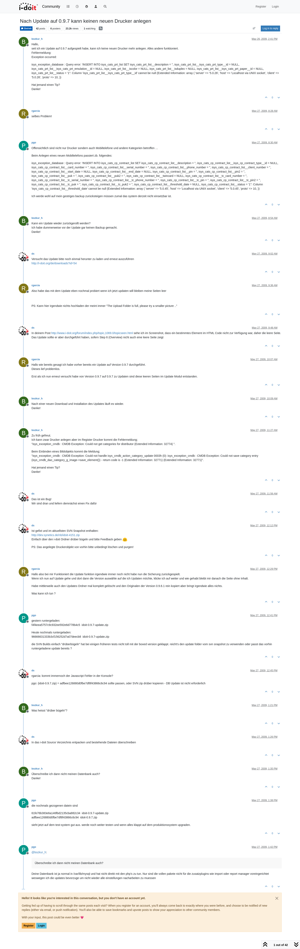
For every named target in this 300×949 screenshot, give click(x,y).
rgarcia (36, 111)
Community (51, 6)
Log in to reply (270, 28)
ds (33, 253)
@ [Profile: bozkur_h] (39, 852)
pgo (34, 142)
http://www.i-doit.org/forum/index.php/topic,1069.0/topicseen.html (92, 333)
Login (41, 925)
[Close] (277, 898)
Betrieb (26, 28)
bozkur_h (37, 39)
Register (29, 925)
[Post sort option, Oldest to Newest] (254, 28)
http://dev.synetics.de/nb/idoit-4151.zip (56, 535)
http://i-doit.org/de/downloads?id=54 (54, 263)
